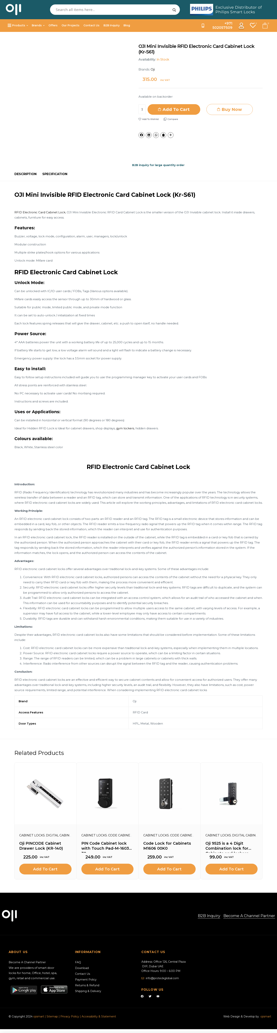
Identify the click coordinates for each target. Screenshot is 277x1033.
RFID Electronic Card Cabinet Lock (39, 212)
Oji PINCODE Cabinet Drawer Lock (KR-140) (41, 846)
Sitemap (53, 1016)
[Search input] (113, 9)
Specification (54, 174)
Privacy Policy (69, 1016)
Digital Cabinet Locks (65, 835)
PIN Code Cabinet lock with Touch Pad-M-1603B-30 (107, 847)
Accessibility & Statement (99, 1016)
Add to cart (176, 109)
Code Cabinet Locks (126, 835)
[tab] (25, 174)
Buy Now (232, 109)
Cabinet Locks (32, 835)
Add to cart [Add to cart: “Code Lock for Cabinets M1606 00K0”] (169, 869)
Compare (172, 119)
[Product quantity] (142, 109)
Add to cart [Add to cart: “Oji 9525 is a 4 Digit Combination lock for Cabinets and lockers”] (231, 869)
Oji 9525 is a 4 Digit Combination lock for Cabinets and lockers (227, 847)
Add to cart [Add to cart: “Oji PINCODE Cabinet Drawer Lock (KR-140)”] (45, 869)
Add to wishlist (150, 119)
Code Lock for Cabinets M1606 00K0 (167, 846)
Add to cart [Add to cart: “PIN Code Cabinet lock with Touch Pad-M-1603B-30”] (107, 869)
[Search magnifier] (174, 10)
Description (25, 174)
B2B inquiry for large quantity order (158, 165)
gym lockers (125, 428)
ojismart (38, 1016)
